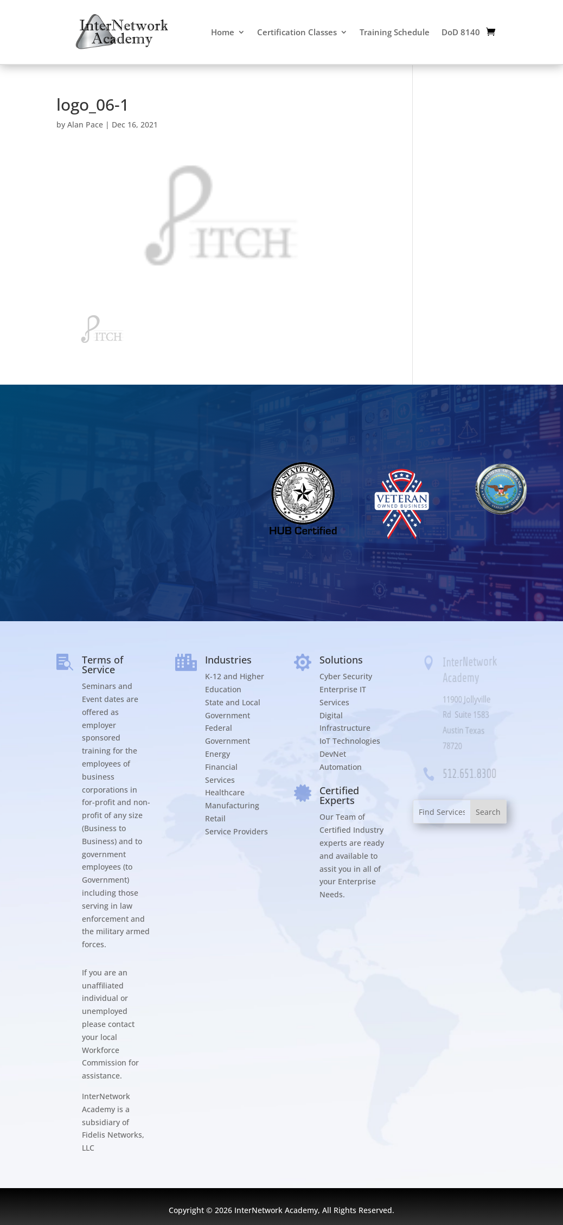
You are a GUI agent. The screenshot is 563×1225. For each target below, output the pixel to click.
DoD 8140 (461, 32)
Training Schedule (395, 32)
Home (222, 32)
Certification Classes (297, 32)
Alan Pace (85, 124)
